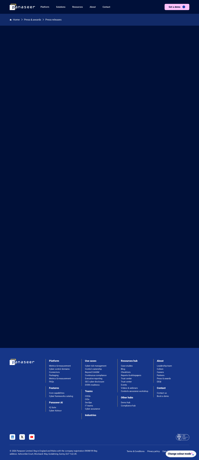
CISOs (88, 395)
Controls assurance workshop (134, 390)
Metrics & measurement (60, 365)
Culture (160, 368)
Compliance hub (128, 405)
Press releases (53, 19)
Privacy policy (153, 450)
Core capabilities (56, 392)
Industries (90, 414)
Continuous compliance (96, 374)
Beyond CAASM (92, 371)
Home (15, 20)
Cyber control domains (59, 368)
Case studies (127, 365)
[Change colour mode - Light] (179, 453)
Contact (106, 7)
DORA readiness (92, 384)
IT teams (89, 405)
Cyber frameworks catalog (61, 395)
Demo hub (125, 401)
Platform (44, 7)
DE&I (159, 381)
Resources (77, 7)
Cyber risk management (95, 365)
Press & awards (32, 19)
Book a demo (163, 395)
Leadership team (164, 365)
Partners (160, 374)
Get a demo (174, 7)
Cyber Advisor (55, 410)
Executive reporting (93, 377)
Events (124, 384)
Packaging (53, 374)
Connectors (54, 371)
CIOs (87, 398)
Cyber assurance (92, 408)
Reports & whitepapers (131, 374)
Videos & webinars (129, 387)
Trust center (126, 377)
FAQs (51, 381)
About (93, 7)
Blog (123, 368)
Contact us (162, 392)
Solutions (60, 7)
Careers (160, 371)
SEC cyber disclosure (94, 381)
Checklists (126, 371)
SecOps (88, 401)
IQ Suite (52, 406)
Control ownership (93, 368)
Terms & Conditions (136, 450)
